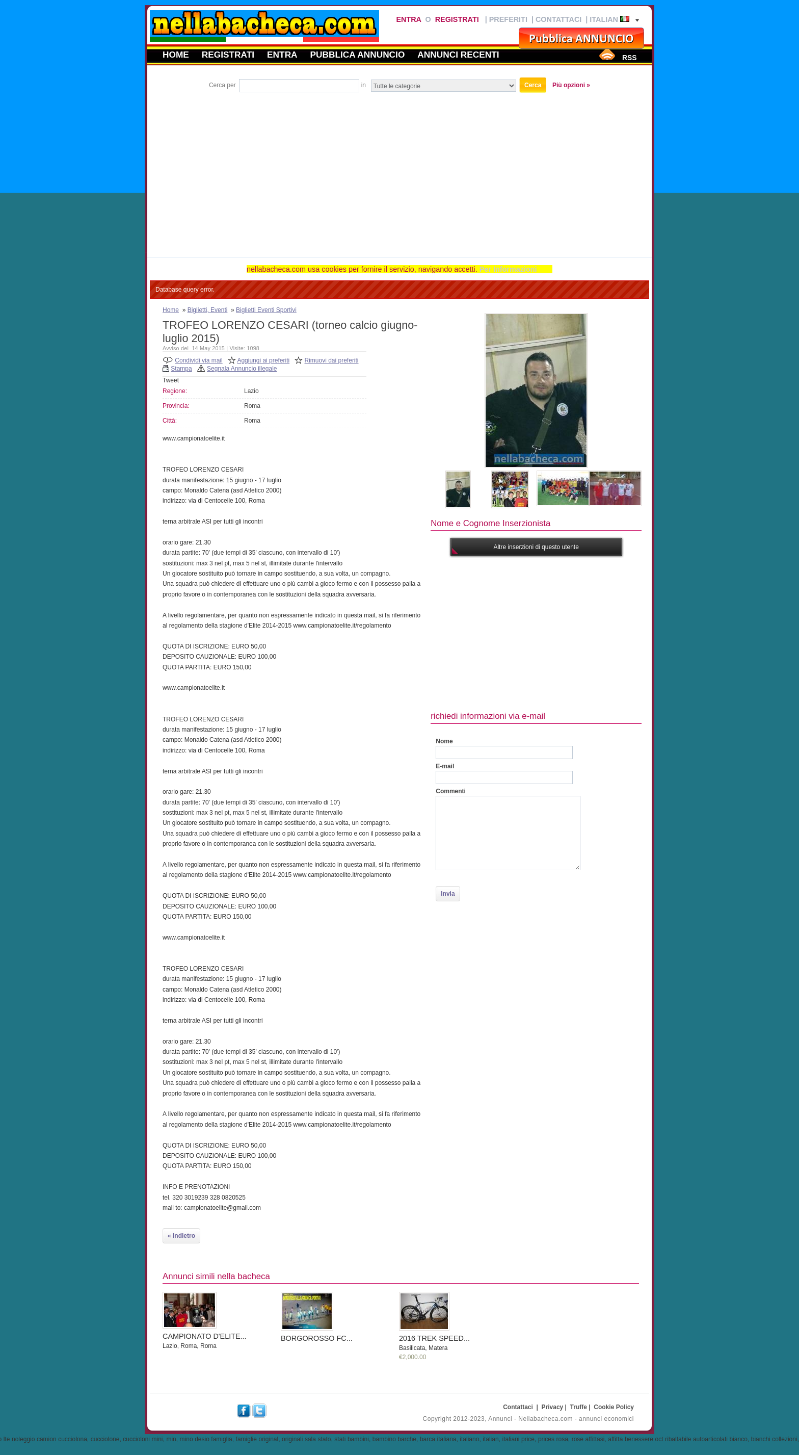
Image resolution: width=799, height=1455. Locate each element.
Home (176, 54)
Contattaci (558, 19)
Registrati (457, 19)
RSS (629, 58)
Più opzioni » (571, 85)
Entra (408, 19)
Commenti (451, 791)
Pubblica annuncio (357, 54)
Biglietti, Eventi (208, 310)
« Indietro (181, 1235)
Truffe (578, 1407)
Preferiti (508, 19)
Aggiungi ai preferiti (263, 360)
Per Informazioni (508, 269)
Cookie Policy (614, 1407)
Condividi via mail (198, 360)
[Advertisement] (399, 170)
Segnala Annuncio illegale (242, 368)
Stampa (181, 368)
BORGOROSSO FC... (317, 1338)
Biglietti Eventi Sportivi (266, 310)
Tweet (171, 380)
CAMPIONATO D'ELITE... (205, 1336)
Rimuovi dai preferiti (332, 360)
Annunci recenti (458, 54)
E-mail (445, 766)
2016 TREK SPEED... (434, 1338)
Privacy (553, 1407)
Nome (444, 741)
